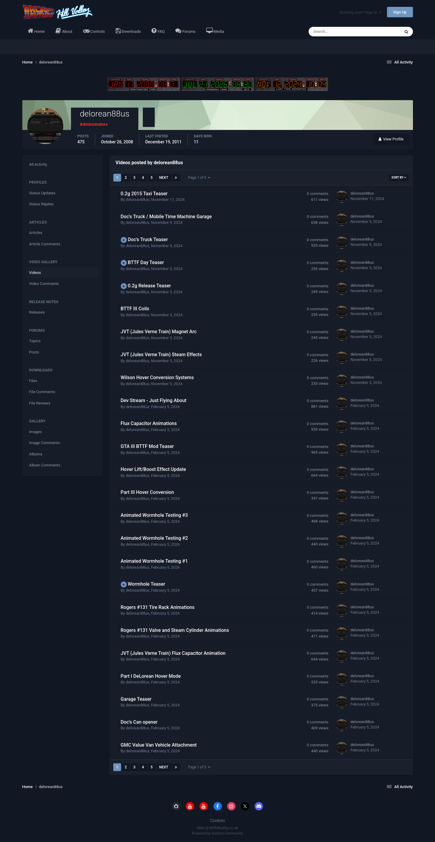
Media (215, 31)
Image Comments (44, 443)
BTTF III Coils (135, 308)
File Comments (42, 392)
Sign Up (400, 12)
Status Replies (41, 204)
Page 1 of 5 (199, 178)
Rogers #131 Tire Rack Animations (158, 607)
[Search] (336, 31)
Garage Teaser (136, 699)
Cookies (217, 820)
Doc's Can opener (139, 722)
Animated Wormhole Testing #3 (154, 515)
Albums (35, 454)
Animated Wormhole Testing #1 (154, 561)
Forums (185, 31)
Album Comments (44, 465)
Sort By (398, 177)
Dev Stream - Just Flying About (154, 400)
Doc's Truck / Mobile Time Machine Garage (166, 216)
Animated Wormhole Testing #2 (154, 538)
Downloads (128, 31)
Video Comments (44, 283)
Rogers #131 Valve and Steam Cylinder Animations (175, 630)
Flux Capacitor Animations (149, 423)
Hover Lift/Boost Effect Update (153, 469)
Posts (34, 352)
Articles (35, 232)
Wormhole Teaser (146, 584)
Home (36, 31)
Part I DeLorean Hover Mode (151, 676)
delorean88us (137, 199)
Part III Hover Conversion (147, 492)
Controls (94, 31)
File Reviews (39, 403)
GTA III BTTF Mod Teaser (147, 446)
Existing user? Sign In (360, 12)
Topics (35, 341)
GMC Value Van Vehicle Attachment (159, 745)
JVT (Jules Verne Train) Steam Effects (161, 354)
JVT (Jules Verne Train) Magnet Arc (159, 331)
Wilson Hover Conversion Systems (157, 377)
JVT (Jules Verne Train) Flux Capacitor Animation (173, 653)
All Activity (38, 164)
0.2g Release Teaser (149, 286)
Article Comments (44, 244)
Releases (37, 312)
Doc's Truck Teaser (148, 239)
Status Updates (42, 193)
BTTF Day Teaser (146, 262)
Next (163, 178)
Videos (35, 272)
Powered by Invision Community (217, 833)
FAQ (158, 31)
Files (33, 381)
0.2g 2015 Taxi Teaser (144, 193)
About (63, 31)
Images (35, 431)
